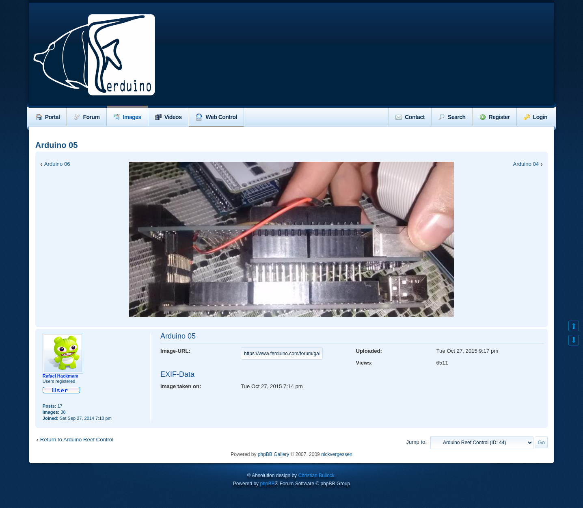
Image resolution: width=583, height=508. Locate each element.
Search (452, 117)
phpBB (267, 483)
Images (127, 117)
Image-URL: (175, 351)
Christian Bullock (316, 475)
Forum (86, 117)
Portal (48, 117)
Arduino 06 (57, 164)
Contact (410, 117)
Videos (168, 117)
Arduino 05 (56, 145)
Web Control (216, 117)
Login (536, 117)
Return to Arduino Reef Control (76, 439)
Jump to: (416, 442)
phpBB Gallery (273, 454)
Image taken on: (180, 386)
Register (494, 117)
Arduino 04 (526, 164)
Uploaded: (369, 351)
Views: (364, 363)
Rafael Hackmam (60, 375)
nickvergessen (336, 454)
